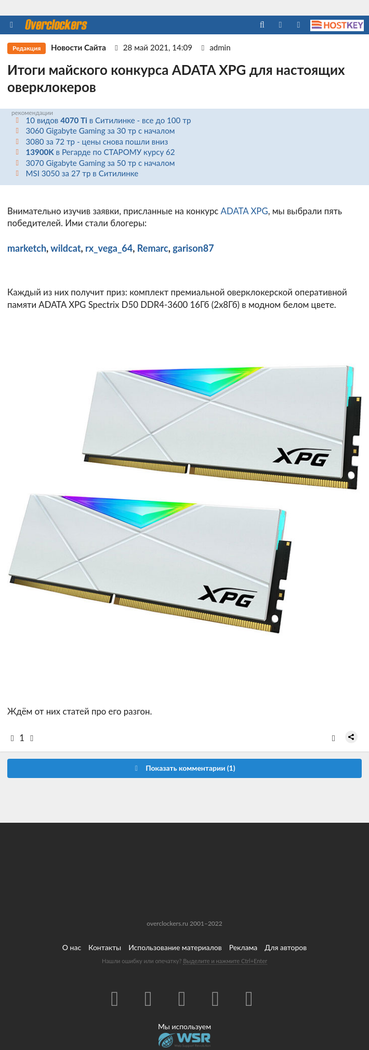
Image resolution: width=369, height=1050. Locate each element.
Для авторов (286, 947)
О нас (71, 947)
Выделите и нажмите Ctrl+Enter (225, 960)
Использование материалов (175, 947)
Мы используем (184, 1026)
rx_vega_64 (109, 248)
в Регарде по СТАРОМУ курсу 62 (100, 152)
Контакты (104, 947)
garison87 (193, 248)
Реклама (243, 947)
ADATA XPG (244, 210)
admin (219, 47)
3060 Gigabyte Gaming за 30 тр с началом (100, 130)
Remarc (152, 248)
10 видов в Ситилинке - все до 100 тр (108, 120)
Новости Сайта (78, 47)
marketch (26, 248)
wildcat (65, 248)
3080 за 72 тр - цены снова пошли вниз (97, 141)
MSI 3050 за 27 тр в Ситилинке (82, 173)
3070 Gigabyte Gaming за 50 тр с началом (100, 162)
